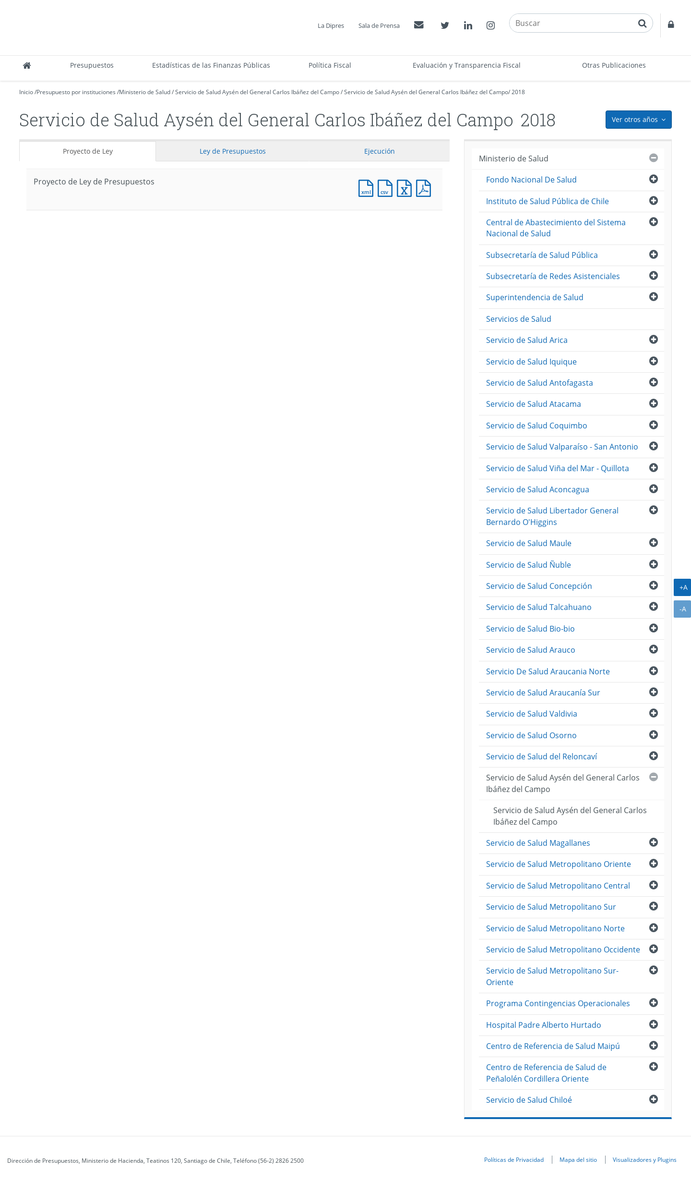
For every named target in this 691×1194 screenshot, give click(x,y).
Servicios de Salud (518, 319)
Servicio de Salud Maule (529, 543)
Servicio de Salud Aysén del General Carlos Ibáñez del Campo (257, 92)
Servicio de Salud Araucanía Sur (543, 692)
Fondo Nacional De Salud (531, 179)
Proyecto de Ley (88, 151)
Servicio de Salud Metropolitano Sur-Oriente (552, 976)
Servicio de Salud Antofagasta (539, 383)
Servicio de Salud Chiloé (529, 1100)
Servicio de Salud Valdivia (531, 713)
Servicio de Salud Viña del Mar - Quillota (557, 468)
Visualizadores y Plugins (645, 1159)
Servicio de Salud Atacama (533, 404)
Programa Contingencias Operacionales (558, 1003)
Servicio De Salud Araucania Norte (548, 671)
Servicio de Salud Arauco (530, 650)
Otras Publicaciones (614, 65)
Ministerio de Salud (144, 92)
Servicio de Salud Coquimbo (536, 425)
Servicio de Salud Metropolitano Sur (551, 907)
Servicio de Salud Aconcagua (537, 489)
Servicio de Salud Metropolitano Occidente (563, 949)
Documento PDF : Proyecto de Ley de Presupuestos (425, 187)
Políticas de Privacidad (514, 1159)
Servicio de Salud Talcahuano (539, 607)
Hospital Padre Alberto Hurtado (543, 1025)
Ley (233, 151)
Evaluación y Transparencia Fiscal (467, 65)
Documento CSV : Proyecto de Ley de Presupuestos (387, 187)
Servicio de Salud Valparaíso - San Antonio (562, 446)
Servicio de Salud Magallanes (538, 843)
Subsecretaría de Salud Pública (542, 255)
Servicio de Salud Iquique (531, 361)
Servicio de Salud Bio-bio (530, 628)
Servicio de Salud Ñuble (528, 565)
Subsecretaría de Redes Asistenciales (553, 276)
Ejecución (379, 151)
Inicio (26, 92)
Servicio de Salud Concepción (539, 586)
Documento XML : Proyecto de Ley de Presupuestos (368, 187)
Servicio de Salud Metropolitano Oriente (558, 864)
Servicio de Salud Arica (527, 340)
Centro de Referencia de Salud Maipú (553, 1046)
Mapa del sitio (578, 1159)
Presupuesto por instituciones (76, 92)
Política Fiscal (330, 65)
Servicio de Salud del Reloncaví (541, 756)
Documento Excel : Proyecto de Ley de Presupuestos (406, 187)
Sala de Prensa (379, 25)
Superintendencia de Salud (535, 297)
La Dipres (331, 25)
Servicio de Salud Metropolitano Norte (555, 928)
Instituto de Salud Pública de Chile (547, 201)
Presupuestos (92, 65)
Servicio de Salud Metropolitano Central (558, 885)
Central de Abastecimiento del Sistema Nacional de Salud (556, 228)
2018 (518, 92)
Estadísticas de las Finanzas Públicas (211, 65)
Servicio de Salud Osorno (531, 735)
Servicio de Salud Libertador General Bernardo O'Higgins (552, 516)
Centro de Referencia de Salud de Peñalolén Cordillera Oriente (546, 1073)
